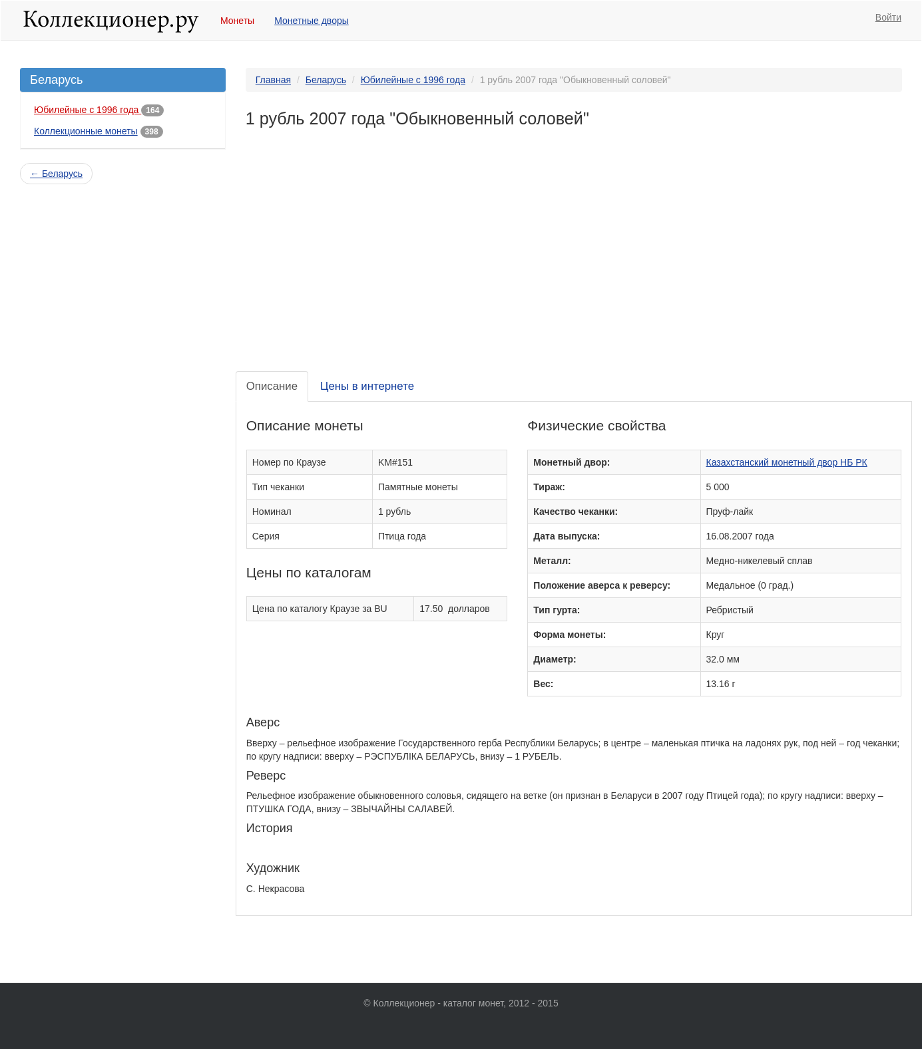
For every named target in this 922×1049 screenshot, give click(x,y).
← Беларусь (56, 173)
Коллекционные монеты (86, 131)
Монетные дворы (311, 20)
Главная (273, 80)
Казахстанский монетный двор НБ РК (786, 462)
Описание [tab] (272, 386)
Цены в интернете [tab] (367, 386)
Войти (888, 17)
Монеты (237, 20)
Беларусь (326, 80)
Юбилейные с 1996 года (87, 109)
